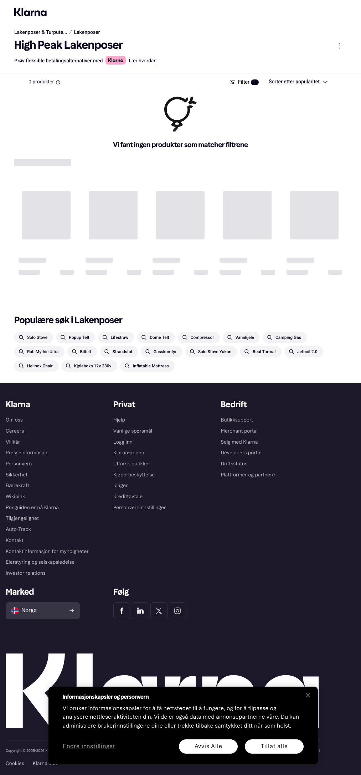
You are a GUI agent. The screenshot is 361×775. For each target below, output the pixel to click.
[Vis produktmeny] (339, 46)
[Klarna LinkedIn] (140, 610)
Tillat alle (274, 746)
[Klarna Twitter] (158, 610)
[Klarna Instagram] (177, 610)
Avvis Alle (208, 746)
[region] (183, 725)
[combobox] (297, 82)
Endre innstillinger (89, 746)
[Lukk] (308, 695)
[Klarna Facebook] (121, 610)
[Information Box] (58, 82)
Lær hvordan (142, 61)
